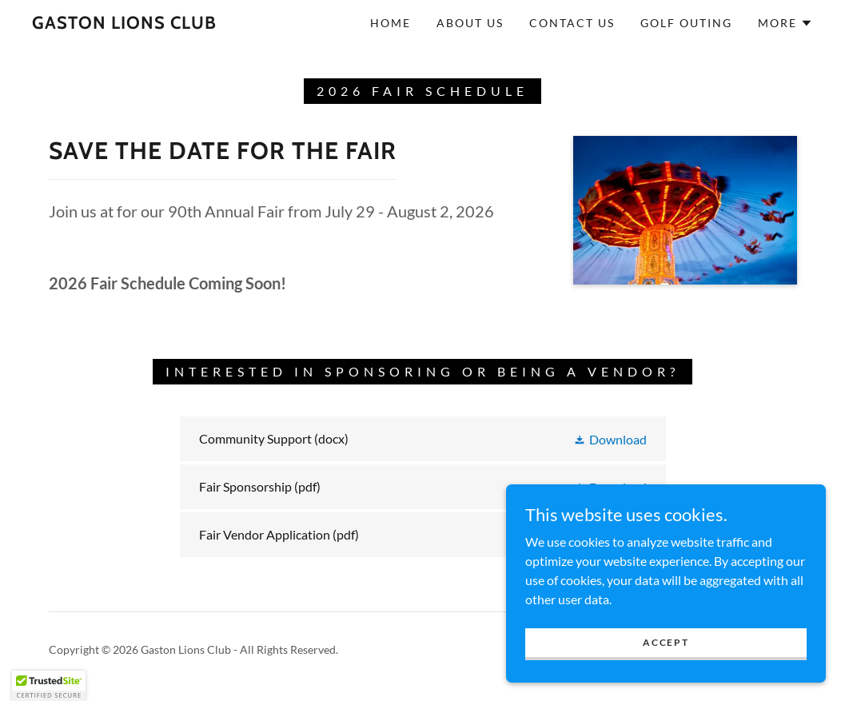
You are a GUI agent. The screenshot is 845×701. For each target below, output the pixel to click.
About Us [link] (470, 23)
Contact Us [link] (572, 23)
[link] (124, 23)
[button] (785, 23)
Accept (665, 642)
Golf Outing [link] (686, 23)
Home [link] (390, 23)
